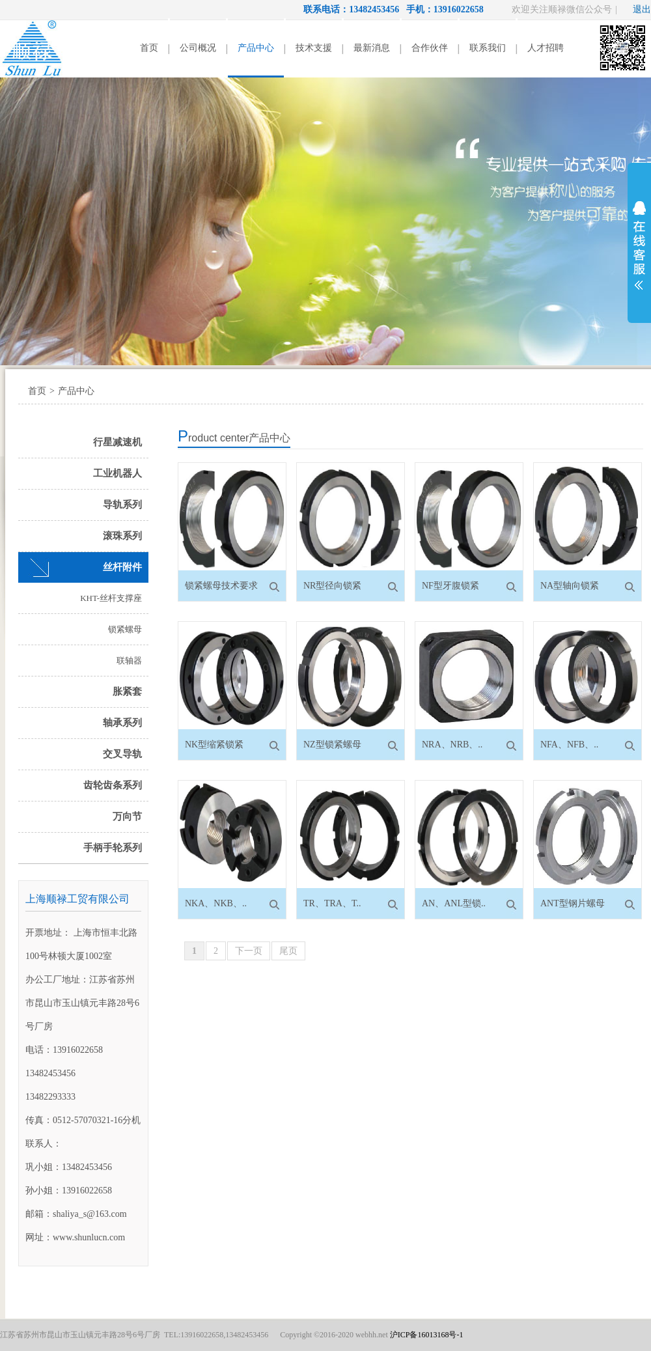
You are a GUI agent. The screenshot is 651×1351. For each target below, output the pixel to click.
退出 (642, 9)
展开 (639, 245)
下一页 (248, 951)
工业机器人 (117, 473)
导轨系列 (122, 504)
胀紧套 (127, 691)
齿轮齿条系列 (112, 785)
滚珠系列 (122, 536)
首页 (149, 48)
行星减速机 (117, 442)
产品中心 (256, 48)
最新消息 (371, 48)
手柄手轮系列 (112, 848)
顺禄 (32, 48)
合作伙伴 (429, 48)
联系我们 (487, 48)
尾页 (288, 951)
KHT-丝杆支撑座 (111, 598)
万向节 (127, 816)
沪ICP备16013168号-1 (427, 1334)
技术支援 (314, 48)
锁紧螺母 (125, 629)
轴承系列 (122, 722)
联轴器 (129, 660)
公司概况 (198, 48)
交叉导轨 (122, 754)
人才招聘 (545, 48)
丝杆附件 (122, 567)
